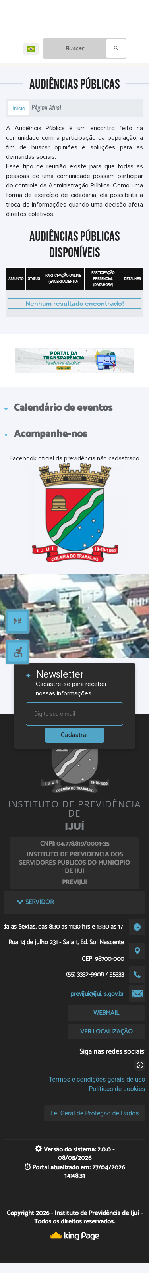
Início (18, 108)
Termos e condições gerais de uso (97, 1079)
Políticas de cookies (117, 1089)
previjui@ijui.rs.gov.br (97, 994)
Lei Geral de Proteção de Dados (94, 1113)
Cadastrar (75, 735)
